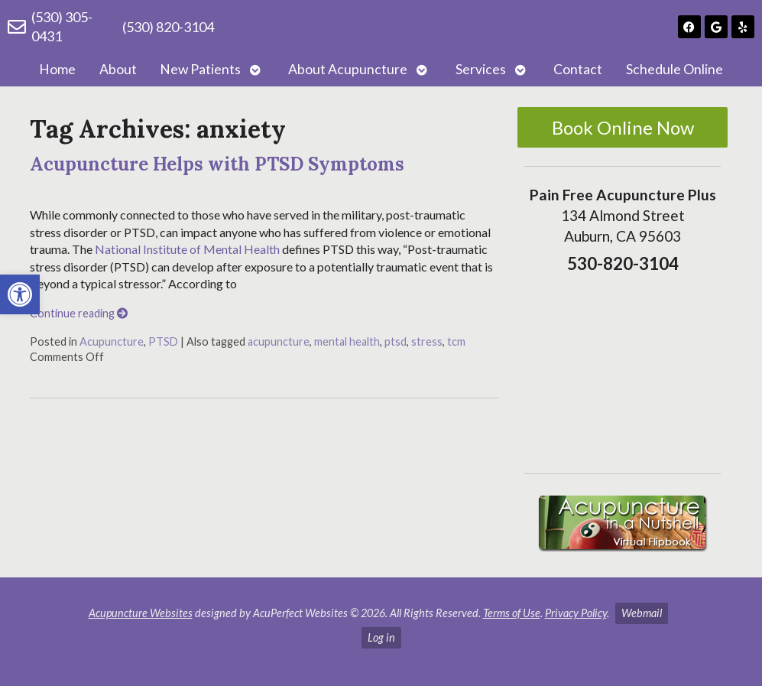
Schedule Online (674, 69)
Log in (381, 637)
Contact (577, 69)
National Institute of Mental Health (187, 249)
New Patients (200, 69)
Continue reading (79, 313)
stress (427, 341)
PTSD (163, 341)
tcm (456, 341)
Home (57, 69)
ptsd (395, 341)
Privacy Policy (576, 612)
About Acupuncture (347, 69)
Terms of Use (511, 612)
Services (481, 69)
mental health (347, 341)
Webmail (641, 612)
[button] (20, 294)
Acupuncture (111, 341)
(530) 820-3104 (168, 26)
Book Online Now (623, 127)
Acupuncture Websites (141, 612)
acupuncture (279, 341)
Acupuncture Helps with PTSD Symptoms (217, 164)
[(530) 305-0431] (17, 27)
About (118, 69)
